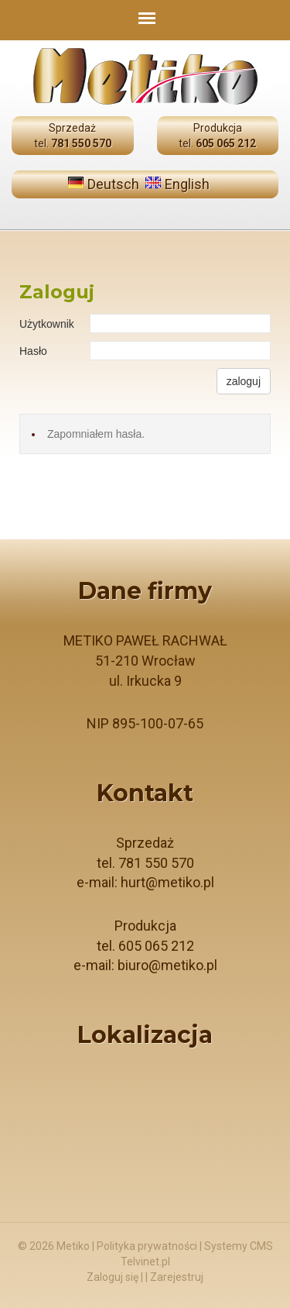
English (187, 184)
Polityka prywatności (147, 1246)
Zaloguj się (112, 1277)
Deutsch (113, 184)
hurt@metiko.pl (167, 882)
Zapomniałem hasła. (96, 434)
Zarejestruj (176, 1277)
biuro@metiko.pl (167, 965)
